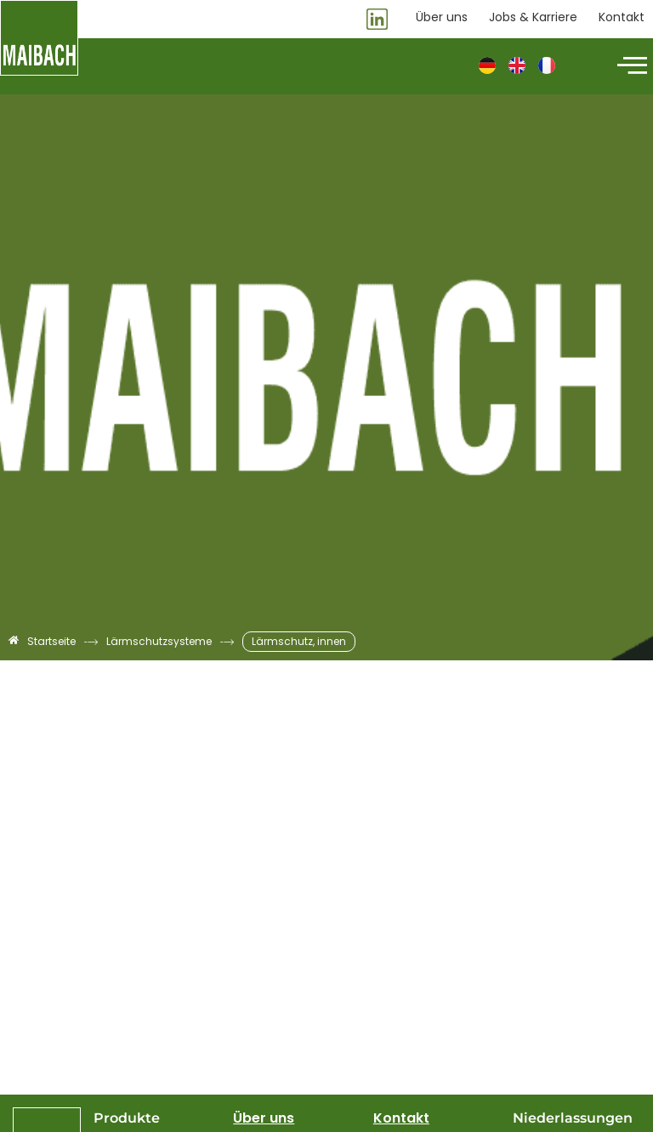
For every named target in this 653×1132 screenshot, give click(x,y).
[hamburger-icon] (629, 66)
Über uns (263, 1118)
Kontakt (401, 1118)
